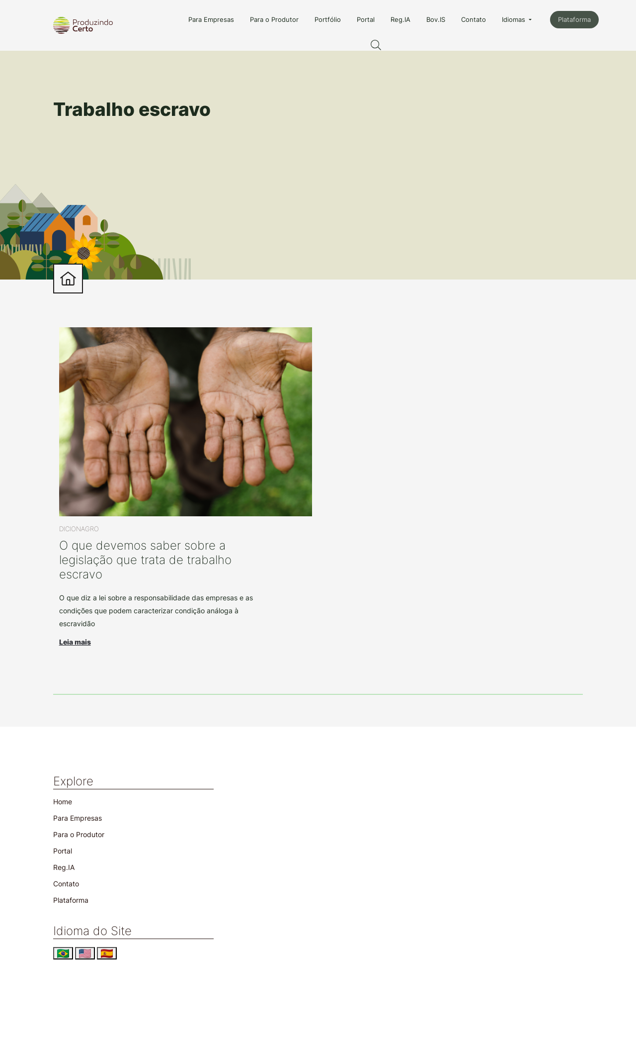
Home (62, 801)
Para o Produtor (274, 19)
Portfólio (328, 19)
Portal (366, 19)
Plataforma (574, 19)
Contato (473, 19)
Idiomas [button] (514, 19)
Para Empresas (211, 19)
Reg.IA (400, 19)
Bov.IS (435, 19)
